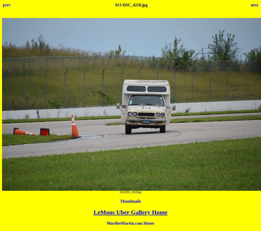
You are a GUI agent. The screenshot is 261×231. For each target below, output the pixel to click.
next (254, 5)
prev (7, 5)
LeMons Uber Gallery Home (130, 212)
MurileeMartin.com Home (130, 223)
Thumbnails (130, 201)
